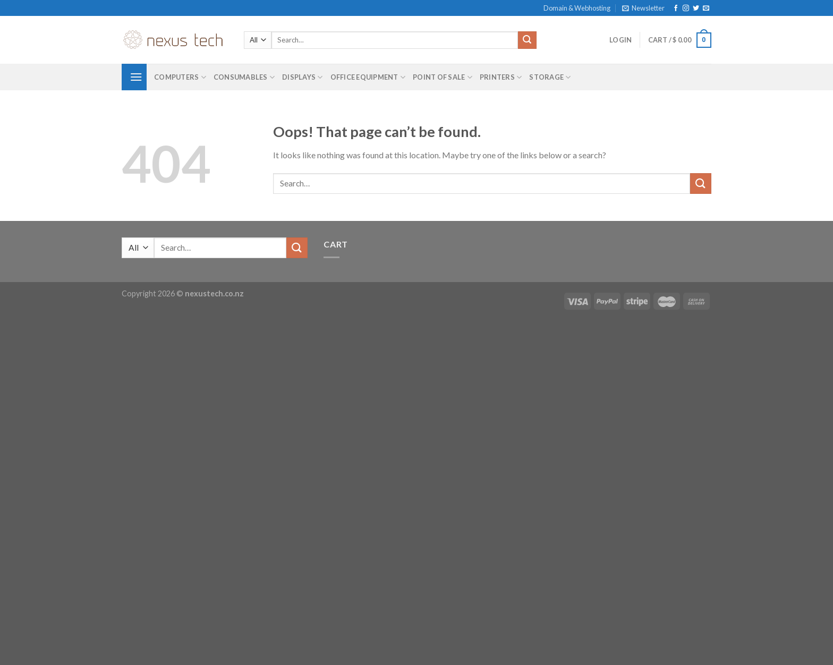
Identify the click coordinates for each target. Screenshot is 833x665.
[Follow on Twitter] (696, 8)
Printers (501, 77)
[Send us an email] (706, 8)
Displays (302, 77)
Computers (180, 77)
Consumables (244, 77)
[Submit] (527, 40)
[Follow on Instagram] (686, 8)
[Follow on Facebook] (676, 8)
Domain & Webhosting (576, 8)
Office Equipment (368, 77)
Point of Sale (442, 77)
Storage (550, 77)
